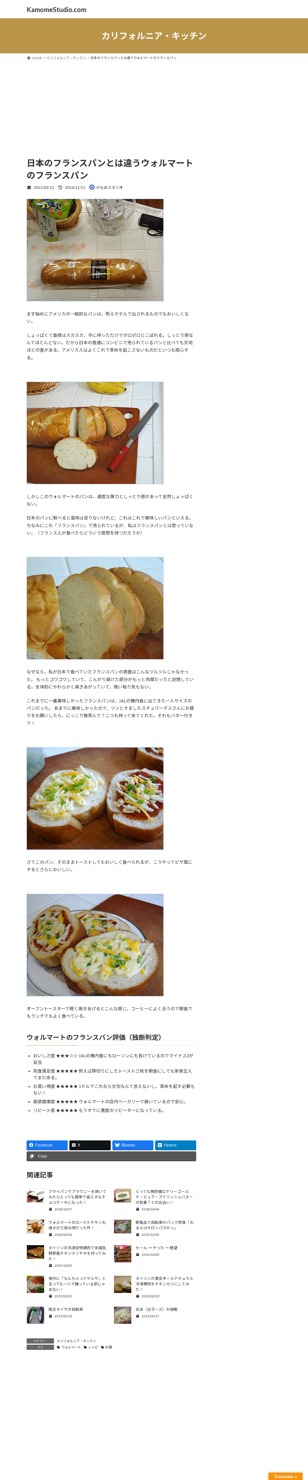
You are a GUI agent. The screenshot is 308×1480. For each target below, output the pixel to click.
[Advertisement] (154, 103)
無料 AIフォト (226, 183)
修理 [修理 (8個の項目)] (261, 399)
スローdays (224, 205)
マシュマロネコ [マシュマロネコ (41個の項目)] (234, 372)
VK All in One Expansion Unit (189, 1437)
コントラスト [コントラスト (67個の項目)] (234, 312)
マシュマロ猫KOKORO (234, 216)
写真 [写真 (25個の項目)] (215, 406)
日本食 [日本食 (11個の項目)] (229, 424)
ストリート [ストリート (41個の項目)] (253, 321)
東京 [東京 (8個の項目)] (240, 424)
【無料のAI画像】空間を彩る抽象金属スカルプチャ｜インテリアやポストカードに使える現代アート (258, 585)
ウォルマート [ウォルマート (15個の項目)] (244, 287)
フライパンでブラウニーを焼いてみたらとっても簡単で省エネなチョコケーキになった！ (77, 1197)
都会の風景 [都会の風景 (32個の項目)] (256, 439)
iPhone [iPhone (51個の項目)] (221, 279)
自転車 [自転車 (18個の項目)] (242, 431)
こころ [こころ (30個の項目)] (244, 279)
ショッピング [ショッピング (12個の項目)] (221, 322)
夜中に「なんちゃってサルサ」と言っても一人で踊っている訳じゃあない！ (77, 1284)
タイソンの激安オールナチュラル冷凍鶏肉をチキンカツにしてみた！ (164, 1284)
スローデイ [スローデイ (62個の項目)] (230, 338)
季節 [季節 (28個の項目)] (216, 423)
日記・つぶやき (227, 194)
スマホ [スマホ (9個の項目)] (264, 331)
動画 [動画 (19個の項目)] (243, 407)
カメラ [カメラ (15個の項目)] (265, 287)
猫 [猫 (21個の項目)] (247, 423)
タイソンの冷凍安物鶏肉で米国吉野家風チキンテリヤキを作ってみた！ (77, 1253)
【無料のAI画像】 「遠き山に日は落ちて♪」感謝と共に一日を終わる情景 (258, 513)
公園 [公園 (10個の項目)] (270, 399)
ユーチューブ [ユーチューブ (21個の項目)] (225, 390)
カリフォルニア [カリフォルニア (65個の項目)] (238, 295)
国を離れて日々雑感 (231, 227)
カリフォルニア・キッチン (76, 1341)
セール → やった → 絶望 (156, 1247)
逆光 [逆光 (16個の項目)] (233, 439)
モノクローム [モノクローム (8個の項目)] (219, 382)
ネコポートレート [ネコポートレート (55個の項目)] (241, 356)
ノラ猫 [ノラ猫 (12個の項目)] (216, 365)
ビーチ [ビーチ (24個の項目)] (232, 364)
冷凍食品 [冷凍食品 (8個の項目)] (230, 407)
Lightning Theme (152, 1437)
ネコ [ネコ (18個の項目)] (257, 348)
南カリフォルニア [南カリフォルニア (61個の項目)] (241, 414)
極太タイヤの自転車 (66, 1309)
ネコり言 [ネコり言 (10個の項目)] (271, 348)
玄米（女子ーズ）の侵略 (157, 1309)
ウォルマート (71, 1347)
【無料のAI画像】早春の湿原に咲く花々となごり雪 (258, 483)
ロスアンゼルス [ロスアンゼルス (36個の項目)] (233, 397)
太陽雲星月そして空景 (233, 261)
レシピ (93, 1347)
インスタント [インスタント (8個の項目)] (219, 288)
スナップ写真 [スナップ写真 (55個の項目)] (233, 329)
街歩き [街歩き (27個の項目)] (260, 431)
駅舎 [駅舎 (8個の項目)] (213, 447)
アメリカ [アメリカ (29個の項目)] (268, 279)
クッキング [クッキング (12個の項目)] (240, 304)
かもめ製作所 (225, 249)
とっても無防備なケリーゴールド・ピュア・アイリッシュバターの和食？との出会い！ (164, 1197)
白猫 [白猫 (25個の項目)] (258, 423)
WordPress (124, 1437)
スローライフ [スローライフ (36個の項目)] (230, 347)
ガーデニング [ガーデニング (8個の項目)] (219, 304)
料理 (108, 1347)
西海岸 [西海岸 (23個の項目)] (218, 439)
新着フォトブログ (229, 172)
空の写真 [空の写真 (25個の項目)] (221, 431)
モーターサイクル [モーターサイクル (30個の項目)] (255, 381)
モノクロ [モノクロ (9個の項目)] (267, 374)
